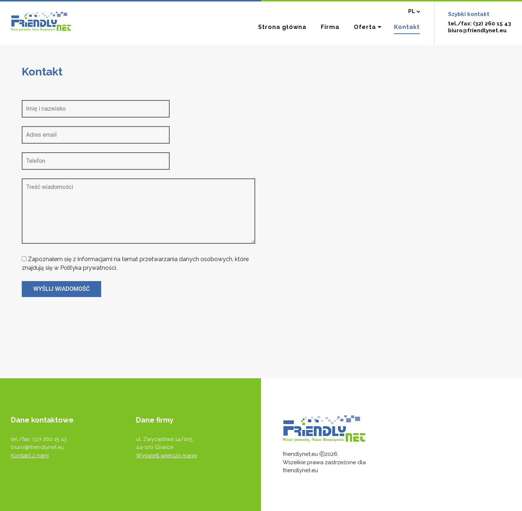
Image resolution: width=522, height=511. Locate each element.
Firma (330, 27)
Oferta (365, 27)
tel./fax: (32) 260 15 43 (479, 23)
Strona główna (282, 27)
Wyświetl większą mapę (166, 455)
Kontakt (407, 27)
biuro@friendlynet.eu (477, 30)
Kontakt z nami (30, 455)
